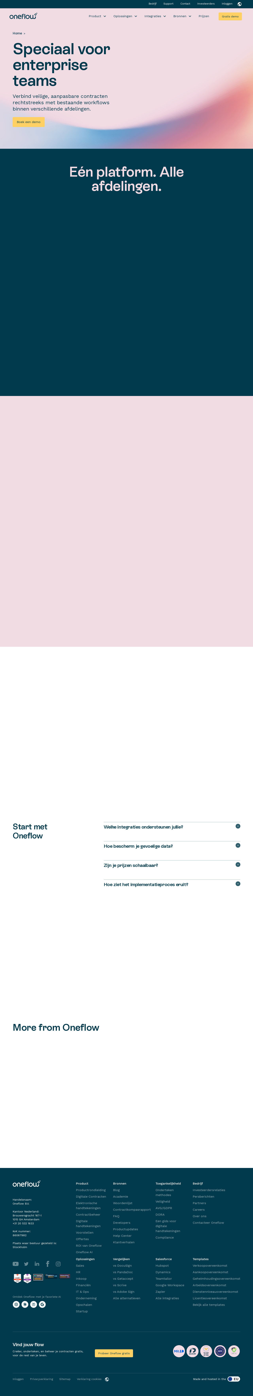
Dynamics (163, 1272)
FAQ (116, 1216)
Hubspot (162, 1265)
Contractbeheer (88, 1214)
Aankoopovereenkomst (210, 1272)
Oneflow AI (84, 1252)
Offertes (82, 1239)
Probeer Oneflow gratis (114, 1353)
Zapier (160, 1292)
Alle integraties (167, 1298)
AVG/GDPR (164, 1208)
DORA (160, 1214)
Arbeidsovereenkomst (209, 1285)
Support (168, 3)
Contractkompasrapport (132, 1209)
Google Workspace (170, 1285)
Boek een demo (29, 122)
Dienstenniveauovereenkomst (215, 1292)
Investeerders (206, 3)
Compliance (165, 1237)
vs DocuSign (122, 1265)
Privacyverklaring (41, 1379)
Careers (199, 1209)
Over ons (199, 1216)
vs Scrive (119, 1285)
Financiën (83, 1285)
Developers (121, 1223)
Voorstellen (84, 1232)
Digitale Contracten (91, 1196)
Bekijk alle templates (209, 1305)
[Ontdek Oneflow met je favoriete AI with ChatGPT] (16, 1304)
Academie (120, 1196)
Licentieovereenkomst (210, 1298)
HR (78, 1272)
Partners (199, 1203)
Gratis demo (230, 16)
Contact (185, 3)
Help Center (122, 1236)
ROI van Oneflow (89, 1245)
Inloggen (227, 3)
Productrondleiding (91, 1190)
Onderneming (86, 1298)
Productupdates (125, 1229)
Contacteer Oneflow (208, 1223)
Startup (82, 1311)
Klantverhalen (124, 1242)
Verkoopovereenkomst (210, 1265)
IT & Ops (82, 1292)
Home (17, 33)
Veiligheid (163, 1201)
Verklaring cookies (89, 1379)
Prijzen (204, 16)
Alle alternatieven (126, 1298)
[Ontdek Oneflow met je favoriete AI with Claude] (24, 1304)
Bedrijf (153, 3)
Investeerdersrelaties (209, 1190)
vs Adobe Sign (123, 1292)
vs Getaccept (123, 1278)
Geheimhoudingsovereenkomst (216, 1278)
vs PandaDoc (123, 1272)
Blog (116, 1190)
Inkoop (81, 1278)
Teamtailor (164, 1278)
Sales (80, 1265)
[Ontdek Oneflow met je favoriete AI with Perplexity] (33, 1304)
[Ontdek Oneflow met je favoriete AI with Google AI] (42, 1304)
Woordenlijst (122, 1203)
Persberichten (203, 1196)
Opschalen (84, 1305)
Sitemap (65, 1379)
